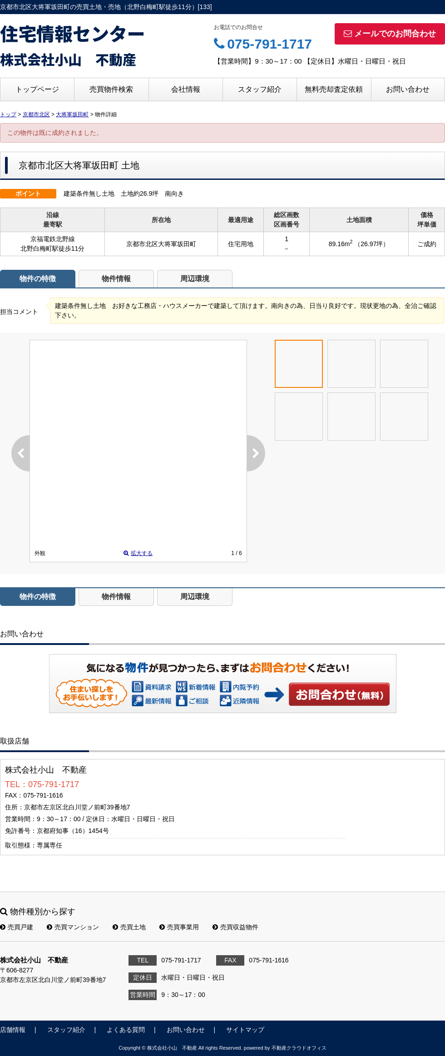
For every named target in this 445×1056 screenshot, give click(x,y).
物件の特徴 (38, 279)
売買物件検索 (111, 89)
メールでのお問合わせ (390, 33)
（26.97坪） (371, 244)
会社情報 (185, 89)
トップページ (37, 89)
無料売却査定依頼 (334, 89)
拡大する (138, 553)
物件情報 (116, 279)
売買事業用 (179, 927)
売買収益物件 (235, 927)
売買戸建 (16, 927)
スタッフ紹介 (260, 89)
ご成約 (426, 244)
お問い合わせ (408, 89)
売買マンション (73, 927)
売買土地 (129, 927)
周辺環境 (194, 279)
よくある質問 (126, 1029)
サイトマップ (245, 1029)
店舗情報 (12, 1029)
